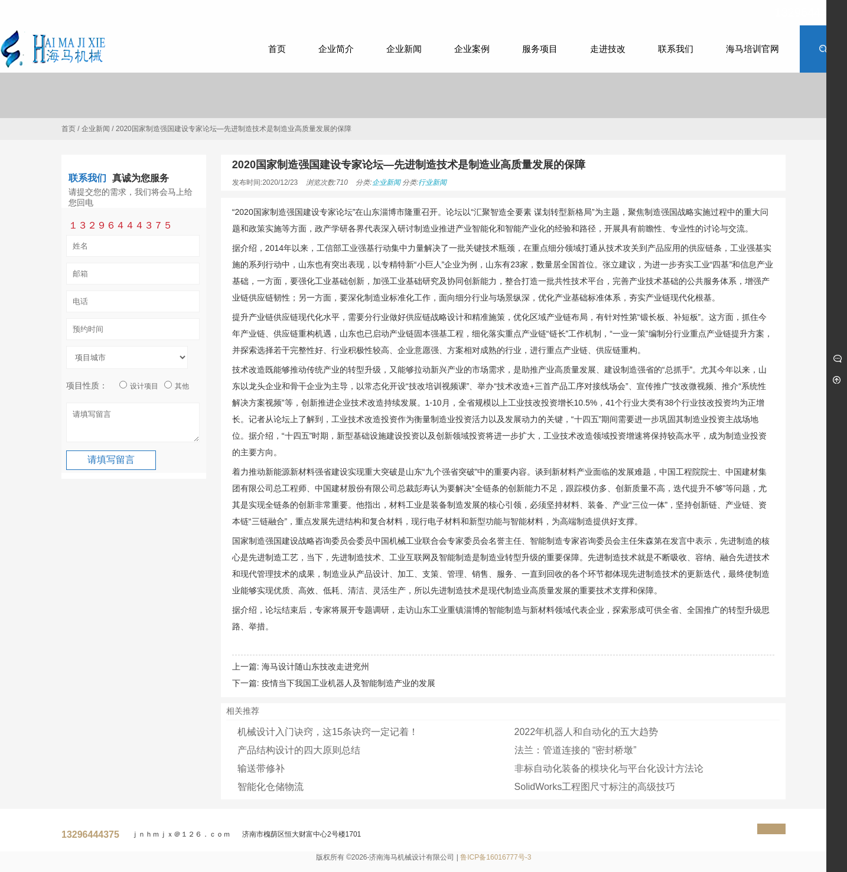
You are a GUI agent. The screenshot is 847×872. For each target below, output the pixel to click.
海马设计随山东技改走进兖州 (315, 666)
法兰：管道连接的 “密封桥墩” (575, 750)
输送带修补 (261, 768)
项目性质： (86, 385)
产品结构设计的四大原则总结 (298, 750)
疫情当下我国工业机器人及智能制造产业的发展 (348, 683)
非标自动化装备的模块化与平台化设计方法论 (608, 768)
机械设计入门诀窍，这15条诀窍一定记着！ (327, 732)
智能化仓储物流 (270, 787)
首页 (68, 129)
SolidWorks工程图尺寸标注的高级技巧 (595, 787)
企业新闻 (96, 129)
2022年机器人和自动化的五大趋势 (586, 732)
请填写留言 (133, 425)
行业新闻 (432, 182)
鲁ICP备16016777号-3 (495, 857)
